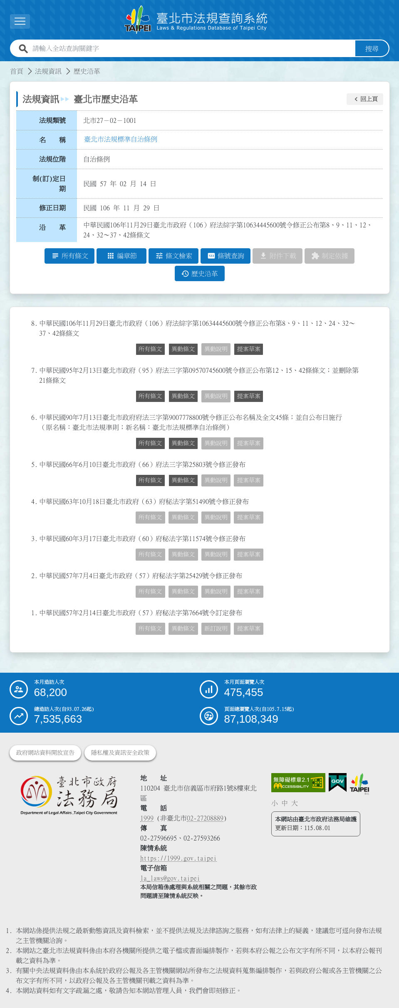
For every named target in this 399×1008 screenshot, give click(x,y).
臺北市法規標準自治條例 (120, 139)
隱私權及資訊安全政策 (120, 753)
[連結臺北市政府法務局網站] (69, 795)
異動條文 (183, 349)
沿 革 (52, 227)
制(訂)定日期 (49, 183)
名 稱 (52, 140)
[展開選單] (20, 21)
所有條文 (150, 349)
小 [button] (274, 803)
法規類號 (52, 120)
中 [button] (284, 803)
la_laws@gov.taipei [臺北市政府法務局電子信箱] (170, 878)
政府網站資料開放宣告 (45, 753)
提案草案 (248, 349)
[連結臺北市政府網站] (359, 784)
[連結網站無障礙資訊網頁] (298, 782)
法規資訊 (48, 71)
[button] (365, 99)
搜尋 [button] (372, 48)
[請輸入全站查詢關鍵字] (192, 49)
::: (5, 66)
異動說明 (216, 349)
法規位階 (52, 159)
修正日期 (52, 208)
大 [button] (294, 803)
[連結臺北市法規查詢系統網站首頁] (196, 19)
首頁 (16, 71)
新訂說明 (216, 629)
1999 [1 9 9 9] (147, 818)
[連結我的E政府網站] (338, 782)
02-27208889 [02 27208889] (205, 818)
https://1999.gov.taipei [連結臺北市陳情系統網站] (178, 858)
